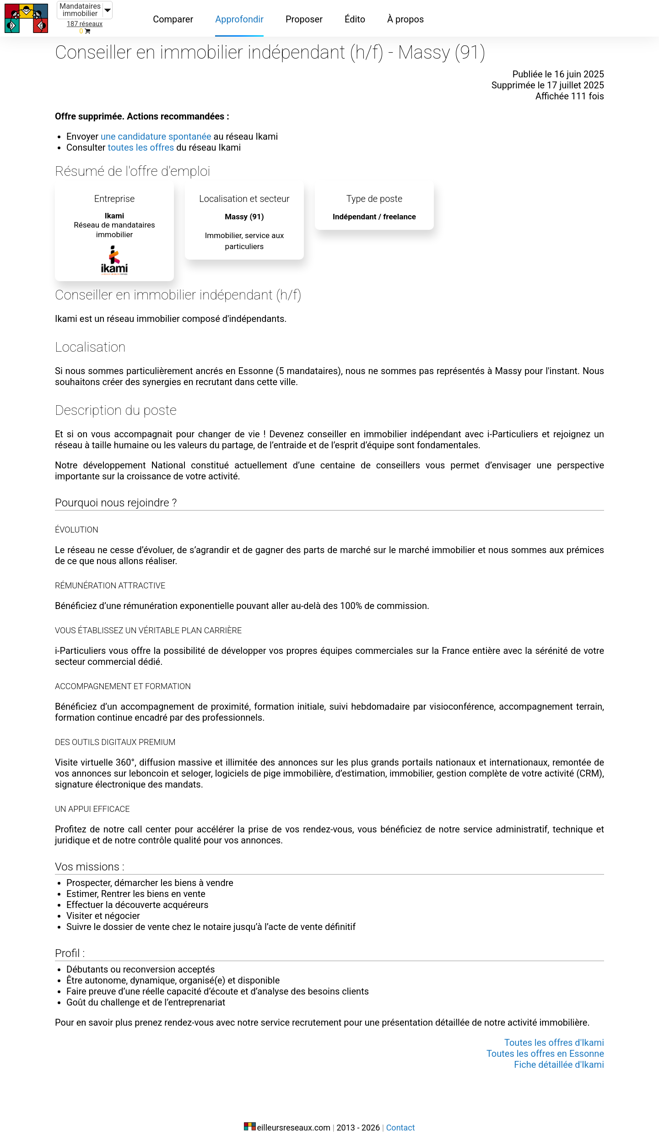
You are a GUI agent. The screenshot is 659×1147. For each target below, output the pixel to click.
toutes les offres (141, 147)
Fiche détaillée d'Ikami (559, 1064)
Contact (400, 1127)
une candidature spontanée (156, 136)
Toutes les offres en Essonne (545, 1053)
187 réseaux (85, 24)
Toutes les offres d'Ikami (554, 1042)
